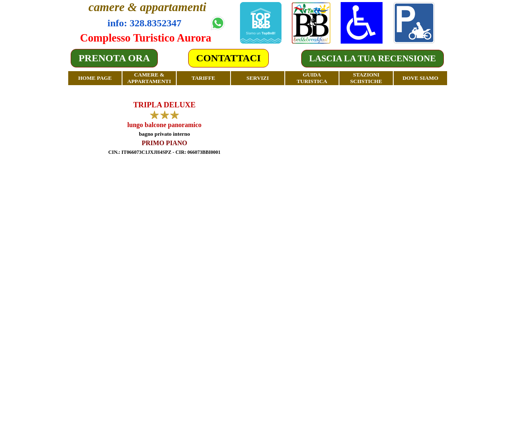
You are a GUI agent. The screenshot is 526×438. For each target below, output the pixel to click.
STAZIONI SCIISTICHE (366, 78)
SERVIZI (258, 78)
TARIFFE (203, 78)
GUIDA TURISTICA (312, 78)
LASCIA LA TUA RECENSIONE (372, 58)
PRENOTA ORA (114, 58)
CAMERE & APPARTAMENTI (149, 78)
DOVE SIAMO (420, 78)
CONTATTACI (228, 58)
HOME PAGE (95, 78)
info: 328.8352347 (145, 23)
